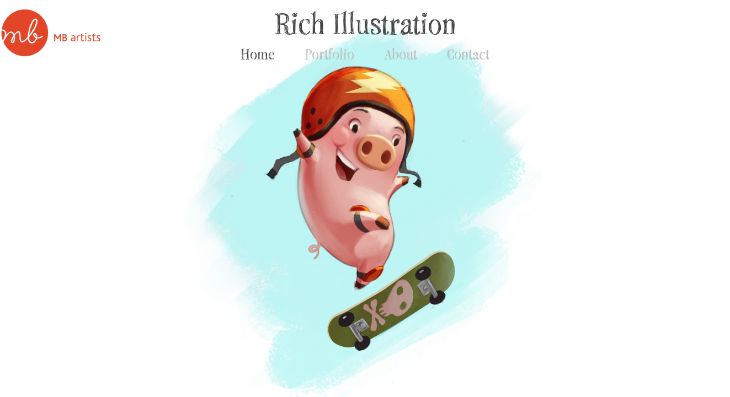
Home (258, 53)
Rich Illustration (365, 23)
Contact (468, 53)
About (401, 53)
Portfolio (329, 53)
